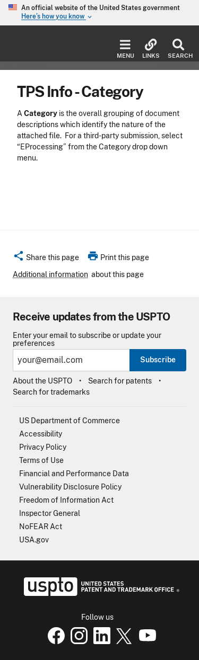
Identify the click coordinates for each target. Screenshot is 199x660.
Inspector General (49, 513)
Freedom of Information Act (66, 500)
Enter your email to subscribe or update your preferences (87, 339)
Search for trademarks (51, 392)
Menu (125, 49)
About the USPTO (42, 381)
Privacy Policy (42, 447)
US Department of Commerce (69, 420)
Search (178, 49)
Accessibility (40, 434)
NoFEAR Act (40, 526)
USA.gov (34, 540)
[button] (46, 259)
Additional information (50, 274)
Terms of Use (41, 460)
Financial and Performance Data (74, 473)
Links (151, 49)
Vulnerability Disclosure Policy (70, 487)
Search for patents (120, 381)
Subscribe (158, 359)
